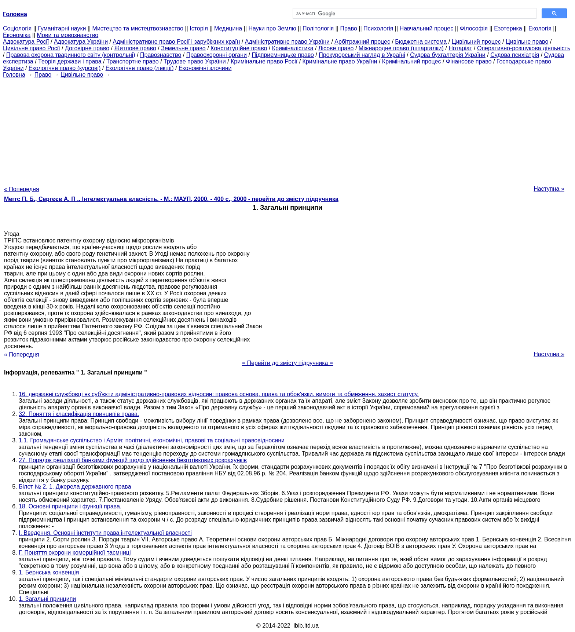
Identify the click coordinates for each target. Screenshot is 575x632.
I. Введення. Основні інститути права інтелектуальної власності (105, 533)
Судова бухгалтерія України (448, 55)
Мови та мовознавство (68, 35)
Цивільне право (527, 42)
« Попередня (21, 189)
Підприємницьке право (283, 55)
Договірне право (87, 48)
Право (348, 28)
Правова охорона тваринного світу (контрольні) (70, 55)
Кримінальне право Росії (264, 61)
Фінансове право (469, 61)
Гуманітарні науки (62, 28)
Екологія (540, 28)
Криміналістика (293, 48)
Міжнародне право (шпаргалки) (401, 48)
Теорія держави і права (70, 61)
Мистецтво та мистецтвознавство (137, 28)
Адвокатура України (81, 42)
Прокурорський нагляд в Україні (362, 55)
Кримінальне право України (340, 61)
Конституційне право (238, 48)
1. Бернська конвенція (49, 572)
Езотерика (508, 28)
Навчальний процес (427, 28)
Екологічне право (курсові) (65, 68)
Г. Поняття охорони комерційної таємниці (75, 552)
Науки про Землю (272, 28)
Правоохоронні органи (216, 55)
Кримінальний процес (411, 61)
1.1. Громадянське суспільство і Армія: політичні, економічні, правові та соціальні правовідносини (152, 440)
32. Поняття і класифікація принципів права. (79, 414)
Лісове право (336, 48)
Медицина (228, 28)
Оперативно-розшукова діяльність (523, 48)
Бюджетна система (421, 42)
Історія (199, 28)
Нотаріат (460, 48)
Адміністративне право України (287, 42)
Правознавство (160, 55)
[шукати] (413, 13)
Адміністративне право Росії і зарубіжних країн (176, 42)
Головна (14, 75)
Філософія (473, 28)
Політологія (318, 28)
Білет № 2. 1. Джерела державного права (75, 486)
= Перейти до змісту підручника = (287, 363)
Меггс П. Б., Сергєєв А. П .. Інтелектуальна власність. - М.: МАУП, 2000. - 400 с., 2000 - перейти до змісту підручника (171, 199)
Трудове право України (195, 61)
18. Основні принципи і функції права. (70, 506)
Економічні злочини (205, 68)
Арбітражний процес (362, 42)
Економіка (16, 35)
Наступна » (549, 189)
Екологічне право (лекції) (140, 68)
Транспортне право (132, 61)
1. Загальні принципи (47, 599)
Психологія (378, 28)
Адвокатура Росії (26, 42)
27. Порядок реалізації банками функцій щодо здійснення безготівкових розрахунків (133, 460)
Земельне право (183, 48)
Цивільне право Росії (31, 48)
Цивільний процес (476, 42)
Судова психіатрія (514, 55)
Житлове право (135, 48)
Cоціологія (17, 28)
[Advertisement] (287, 129)
